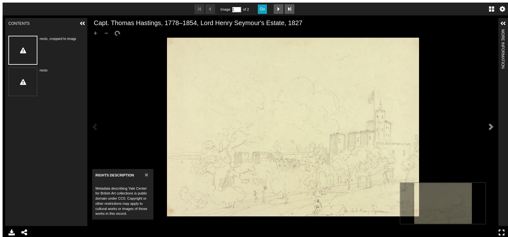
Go (262, 9)
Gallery (491, 9)
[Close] (146, 174)
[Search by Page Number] (236, 9)
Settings (502, 9)
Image (225, 9)
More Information (503, 32)
